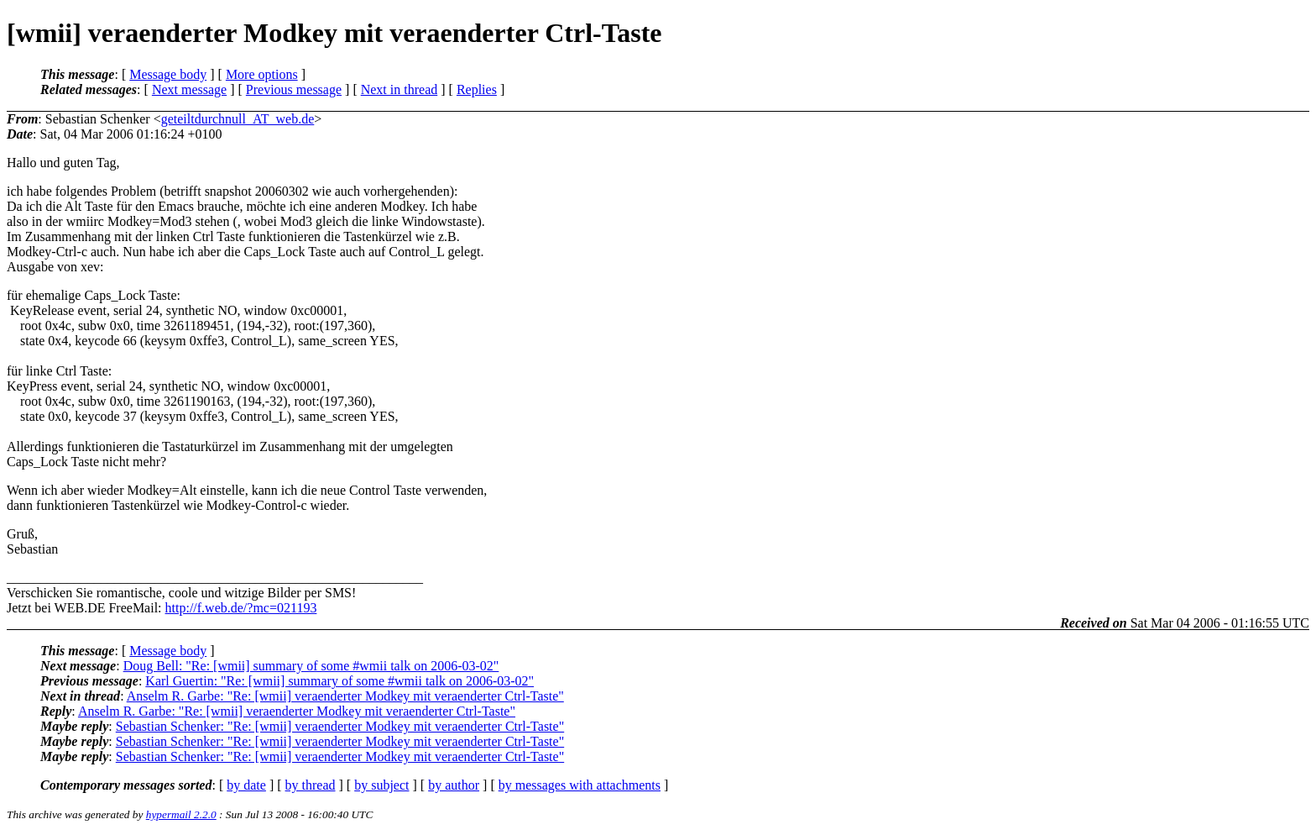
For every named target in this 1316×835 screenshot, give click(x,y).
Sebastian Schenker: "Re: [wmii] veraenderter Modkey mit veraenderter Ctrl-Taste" (340, 726)
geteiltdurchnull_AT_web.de (238, 119)
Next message (189, 89)
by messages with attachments (580, 785)
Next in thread (399, 89)
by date (246, 785)
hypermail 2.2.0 (181, 814)
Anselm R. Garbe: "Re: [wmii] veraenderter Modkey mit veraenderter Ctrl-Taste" (345, 696)
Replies (477, 89)
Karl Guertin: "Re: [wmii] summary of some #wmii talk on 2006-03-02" (339, 681)
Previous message (294, 89)
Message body (167, 74)
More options (262, 74)
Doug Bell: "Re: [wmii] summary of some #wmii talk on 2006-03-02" (311, 666)
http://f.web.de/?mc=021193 (241, 608)
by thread (310, 785)
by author (453, 785)
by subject (381, 785)
